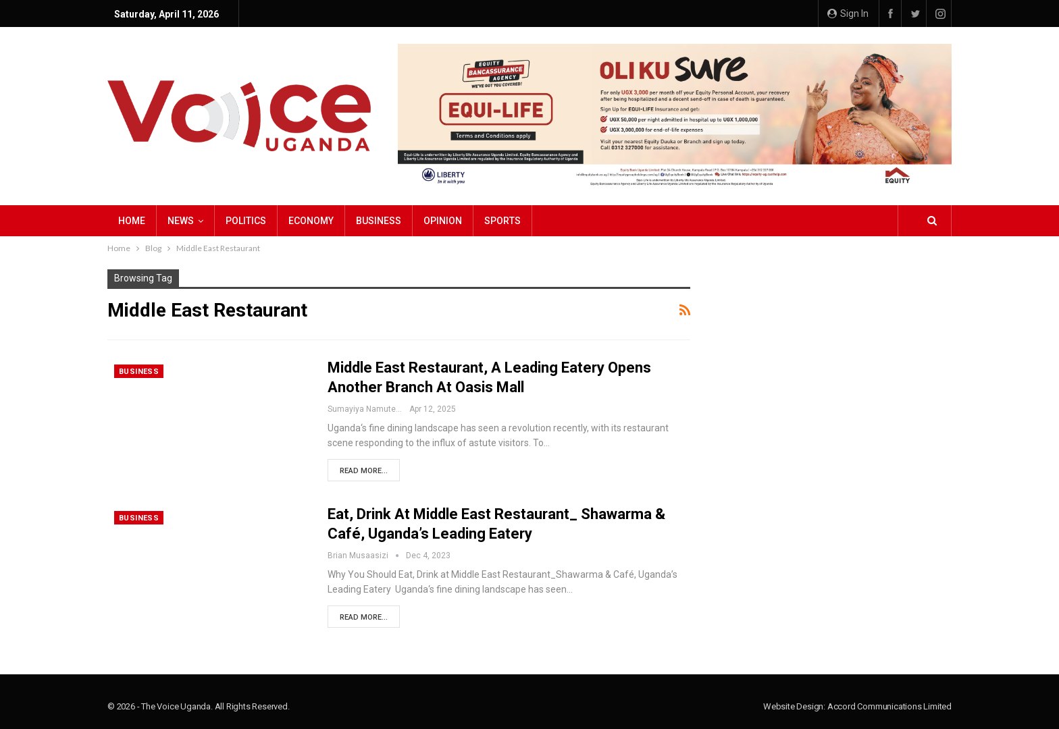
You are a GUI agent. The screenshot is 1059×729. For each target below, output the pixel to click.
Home (131, 220)
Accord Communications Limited (889, 706)
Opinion (442, 220)
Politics (246, 220)
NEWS (180, 220)
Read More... (364, 470)
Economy (311, 220)
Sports (502, 220)
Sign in (848, 13)
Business (378, 220)
